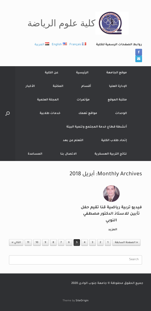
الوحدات (121, 113)
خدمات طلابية (50, 113)
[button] (7, 113)
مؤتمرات (83, 100)
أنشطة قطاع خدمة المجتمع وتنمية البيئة (96, 127)
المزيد (111, 230)
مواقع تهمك (87, 113)
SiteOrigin (82, 301)
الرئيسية (82, 73)
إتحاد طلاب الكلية (114, 140)
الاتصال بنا (68, 154)
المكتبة (58, 86)
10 (37, 242)
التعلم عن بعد (73, 140)
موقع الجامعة (116, 73)
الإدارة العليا (118, 86)
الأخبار (30, 86)
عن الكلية (51, 73)
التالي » (16, 242)
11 (28, 242)
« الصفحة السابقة (126, 242)
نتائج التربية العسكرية (111, 154)
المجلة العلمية (48, 100)
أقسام (86, 86)
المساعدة (35, 154)
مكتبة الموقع (117, 100)
